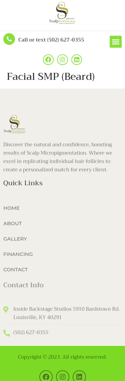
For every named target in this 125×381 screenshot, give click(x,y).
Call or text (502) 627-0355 (51, 39)
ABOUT (12, 227)
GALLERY (15, 242)
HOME (11, 212)
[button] (116, 42)
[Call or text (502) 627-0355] (9, 38)
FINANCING (18, 258)
